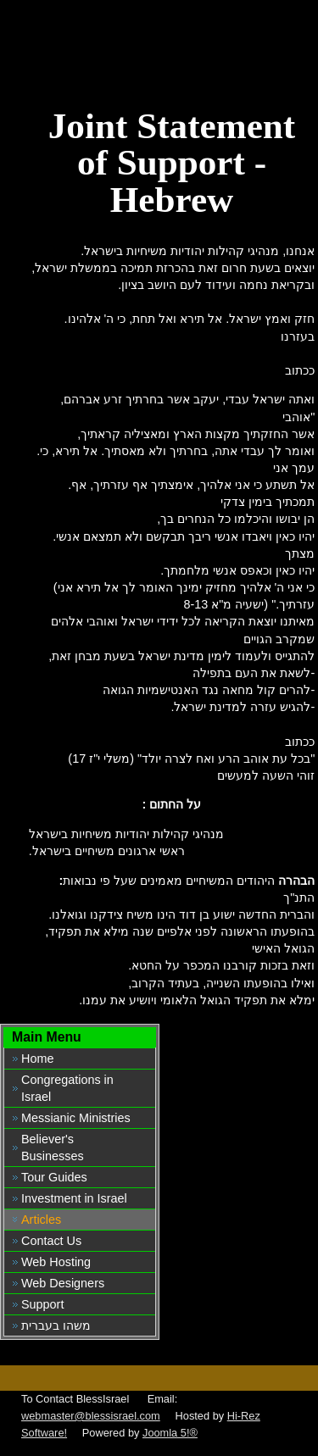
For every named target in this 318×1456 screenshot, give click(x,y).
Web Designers (62, 1283)
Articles (41, 1219)
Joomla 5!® (170, 1432)
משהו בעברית (56, 1325)
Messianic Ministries (76, 1118)
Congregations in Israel (67, 1088)
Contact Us (51, 1241)
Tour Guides (54, 1177)
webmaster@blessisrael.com (90, 1415)
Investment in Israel (74, 1198)
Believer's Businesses (52, 1147)
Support (42, 1304)
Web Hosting (56, 1262)
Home (37, 1058)
